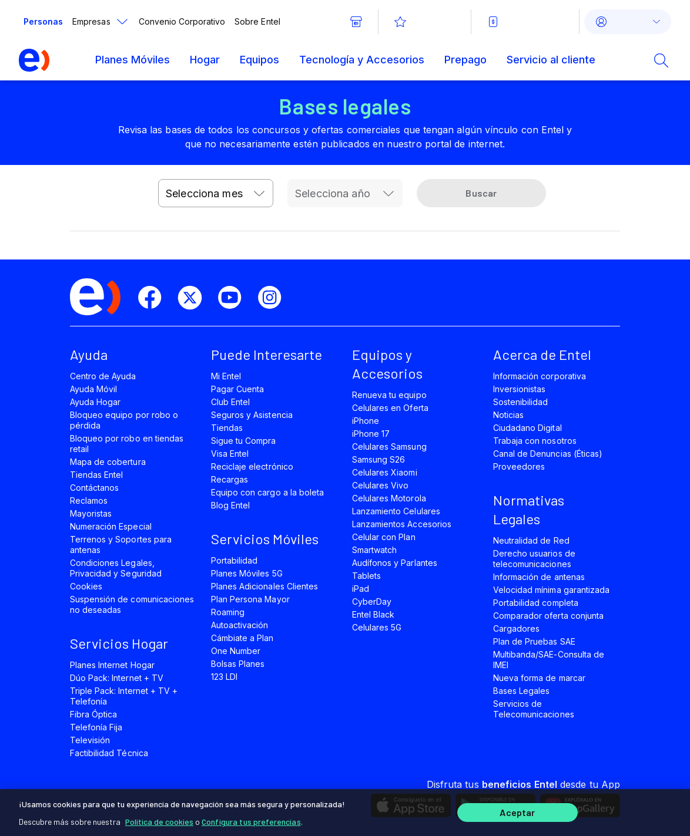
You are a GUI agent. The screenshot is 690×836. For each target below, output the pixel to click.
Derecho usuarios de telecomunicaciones (534, 558)
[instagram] (274, 297)
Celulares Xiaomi (384, 472)
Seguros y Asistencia (252, 415)
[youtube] (234, 297)
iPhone (365, 421)
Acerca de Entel (542, 354)
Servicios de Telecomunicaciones (533, 709)
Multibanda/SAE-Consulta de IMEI (548, 659)
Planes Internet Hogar (112, 665)
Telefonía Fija (96, 727)
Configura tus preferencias (251, 818)
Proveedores (519, 466)
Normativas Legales (528, 509)
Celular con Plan (384, 537)
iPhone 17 (371, 434)
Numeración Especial (111, 526)
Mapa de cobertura (108, 462)
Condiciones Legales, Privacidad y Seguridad (116, 568)
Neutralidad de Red (531, 540)
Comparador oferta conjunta (548, 616)
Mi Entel (226, 376)
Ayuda (89, 354)
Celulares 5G (376, 627)
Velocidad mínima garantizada (551, 590)
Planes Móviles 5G (247, 573)
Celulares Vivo (380, 485)
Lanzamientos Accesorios (401, 524)
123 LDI (224, 677)
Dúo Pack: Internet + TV (116, 678)
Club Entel (230, 402)
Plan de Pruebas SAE (534, 641)
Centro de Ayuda (103, 376)
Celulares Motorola (389, 498)
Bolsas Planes (237, 664)
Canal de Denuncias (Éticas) (547, 454)
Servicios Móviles (265, 538)
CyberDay (371, 601)
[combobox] (215, 193)
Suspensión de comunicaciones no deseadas (132, 604)
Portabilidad (234, 560)
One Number (235, 651)
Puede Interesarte (266, 354)
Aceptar (517, 811)
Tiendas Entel (96, 475)
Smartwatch (374, 550)
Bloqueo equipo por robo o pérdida (124, 420)
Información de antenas (539, 577)
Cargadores (516, 628)
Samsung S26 (378, 459)
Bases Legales (521, 691)
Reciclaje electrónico (252, 466)
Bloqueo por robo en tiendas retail (126, 443)
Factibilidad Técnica (109, 753)
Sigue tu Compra (243, 441)
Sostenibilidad (520, 402)
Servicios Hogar (119, 643)
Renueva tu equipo (389, 395)
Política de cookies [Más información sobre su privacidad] (159, 818)
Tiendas (227, 428)
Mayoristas (91, 513)
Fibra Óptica (93, 714)
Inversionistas (519, 389)
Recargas (229, 479)
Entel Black (373, 614)
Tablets (366, 576)
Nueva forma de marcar (539, 678)
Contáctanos (94, 488)
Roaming (227, 612)
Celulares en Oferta (390, 408)
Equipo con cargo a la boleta (267, 492)
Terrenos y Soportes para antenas (121, 544)
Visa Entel (230, 454)
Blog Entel (230, 505)
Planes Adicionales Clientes (264, 586)
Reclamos (89, 500)
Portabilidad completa (535, 603)
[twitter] (195, 297)
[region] (345, 811)
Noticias (508, 415)
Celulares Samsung (389, 446)
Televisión (90, 740)
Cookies (86, 586)
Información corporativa (539, 376)
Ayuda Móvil (93, 389)
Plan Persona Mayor (250, 599)
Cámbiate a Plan (242, 638)
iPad (360, 589)
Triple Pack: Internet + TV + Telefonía (123, 696)
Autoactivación (240, 625)
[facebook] (155, 297)
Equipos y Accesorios (387, 364)
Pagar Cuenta (237, 389)
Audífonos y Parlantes (394, 563)
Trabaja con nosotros (535, 441)
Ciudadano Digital (527, 428)
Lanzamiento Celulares (396, 511)
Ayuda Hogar (95, 402)
